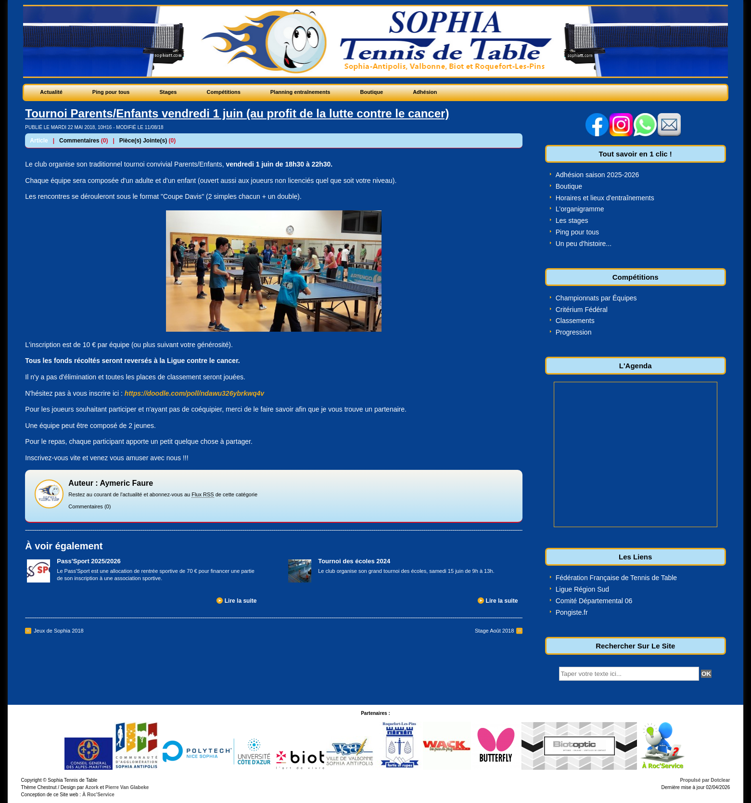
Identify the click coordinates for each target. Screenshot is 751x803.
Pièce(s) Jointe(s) (143, 140)
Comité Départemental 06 (594, 601)
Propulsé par (695, 780)
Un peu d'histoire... (583, 243)
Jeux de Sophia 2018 (58, 631)
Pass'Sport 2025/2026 (88, 561)
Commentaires (79, 140)
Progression (574, 332)
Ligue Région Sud (582, 589)
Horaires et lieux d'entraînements (605, 198)
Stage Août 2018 (494, 631)
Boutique (569, 186)
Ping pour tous (577, 232)
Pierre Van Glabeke (127, 787)
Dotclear (720, 780)
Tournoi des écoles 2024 (354, 561)
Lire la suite (241, 600)
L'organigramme (580, 209)
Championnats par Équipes (596, 298)
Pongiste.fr (572, 612)
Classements (575, 320)
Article (39, 140)
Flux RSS (202, 494)
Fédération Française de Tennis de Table (616, 578)
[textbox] (629, 674)
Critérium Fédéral (582, 309)
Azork (92, 787)
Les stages (572, 220)
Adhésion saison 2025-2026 (597, 175)
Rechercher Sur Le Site (635, 646)
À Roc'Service (98, 794)
